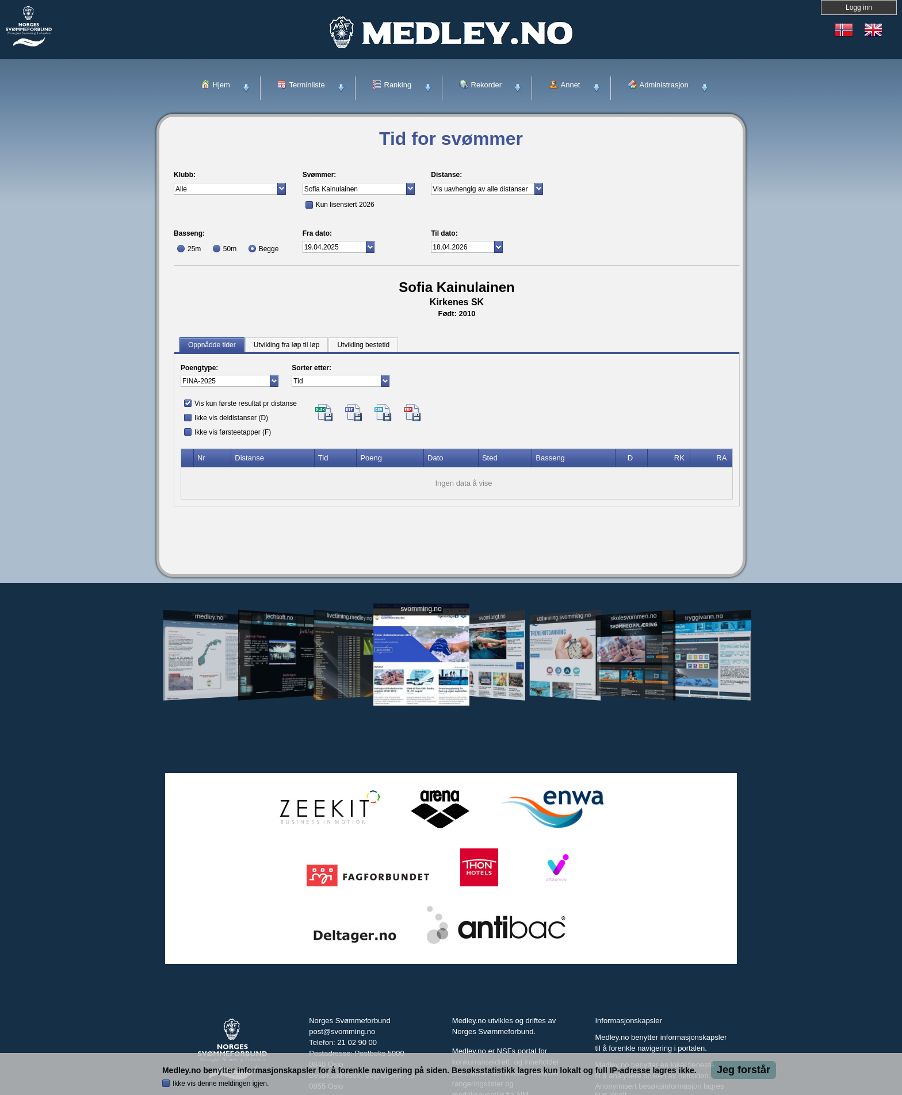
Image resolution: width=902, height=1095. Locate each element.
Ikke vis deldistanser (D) (231, 418)
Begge (269, 249)
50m (229, 249)
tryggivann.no (704, 617)
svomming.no (420, 609)
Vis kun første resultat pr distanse (245, 403)
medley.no (208, 617)
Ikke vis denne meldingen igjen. (221, 1083)
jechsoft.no (279, 617)
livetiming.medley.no (349, 617)
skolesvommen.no (634, 616)
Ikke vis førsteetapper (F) (232, 432)
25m (194, 249)
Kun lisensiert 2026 (345, 205)
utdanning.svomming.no (564, 617)
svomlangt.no (492, 617)
